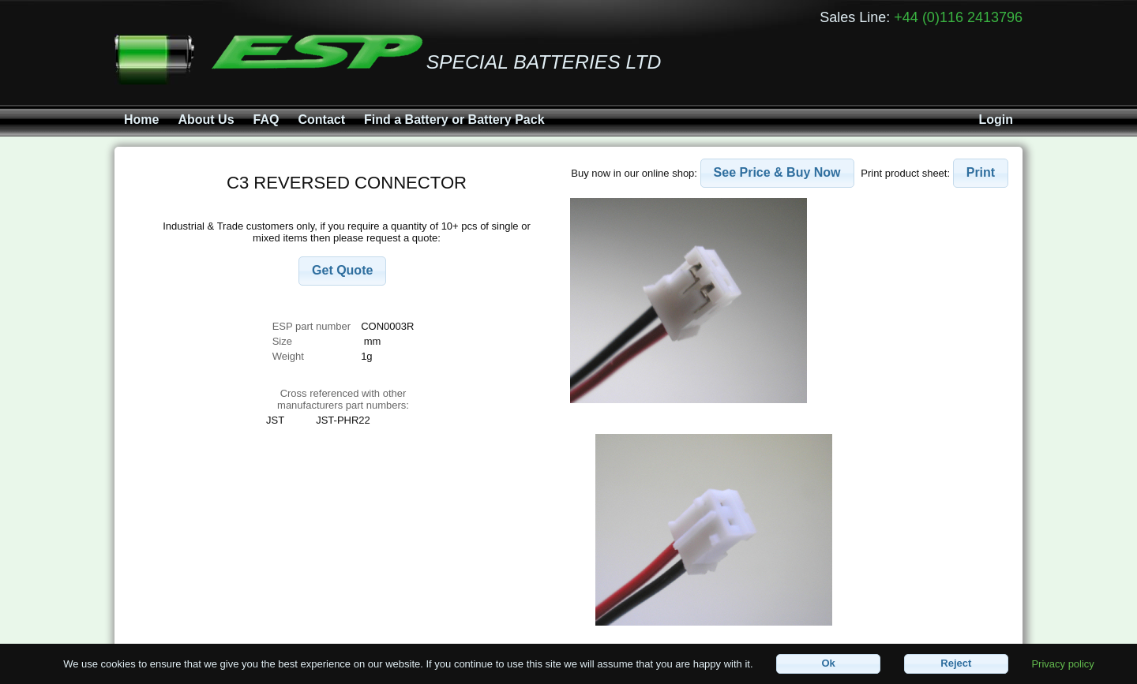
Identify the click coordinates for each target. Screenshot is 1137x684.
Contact (321, 119)
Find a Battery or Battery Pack (454, 119)
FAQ (266, 119)
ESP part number (311, 326)
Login (995, 119)
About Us (206, 119)
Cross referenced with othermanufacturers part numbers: (343, 399)
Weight (288, 356)
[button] (342, 271)
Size (283, 341)
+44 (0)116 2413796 (958, 17)
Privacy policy (1062, 663)
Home (141, 119)
